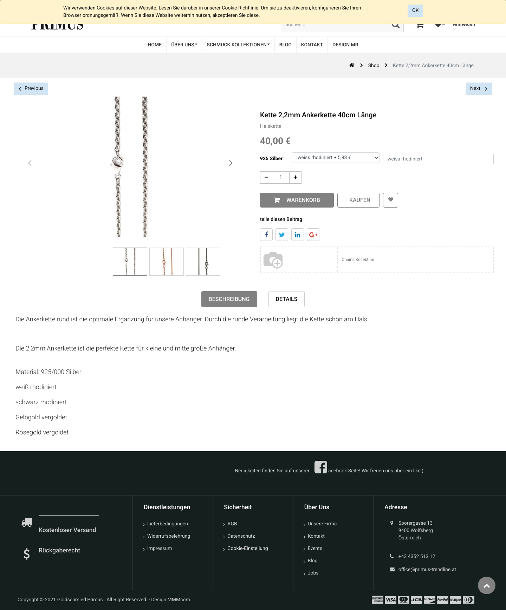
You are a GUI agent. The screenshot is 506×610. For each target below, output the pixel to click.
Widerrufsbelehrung (168, 536)
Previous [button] (31, 88)
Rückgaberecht (59, 550)
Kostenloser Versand (68, 530)
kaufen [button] (358, 200)
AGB (232, 524)
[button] (390, 200)
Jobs (313, 573)
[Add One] (294, 177)
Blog (313, 561)
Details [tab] (287, 299)
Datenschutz (241, 536)
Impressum (159, 548)
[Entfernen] (265, 177)
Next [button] (478, 88)
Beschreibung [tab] (229, 299)
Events (315, 548)
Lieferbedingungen (167, 524)
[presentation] (30, 163)
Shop (373, 65)
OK (415, 10)
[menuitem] (154, 45)
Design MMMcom (170, 600)
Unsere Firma (322, 524)
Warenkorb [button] (301, 200)
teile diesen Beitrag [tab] (280, 219)
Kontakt (316, 536)
